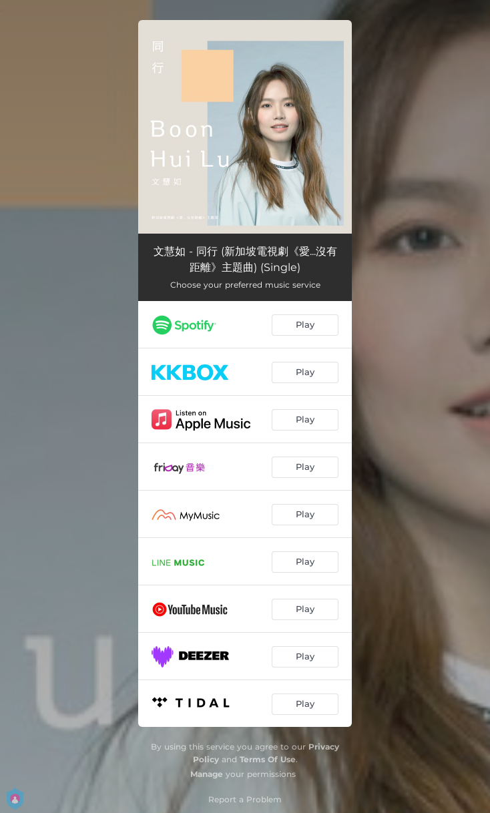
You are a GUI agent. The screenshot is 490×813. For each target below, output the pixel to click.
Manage (206, 774)
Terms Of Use (268, 759)
